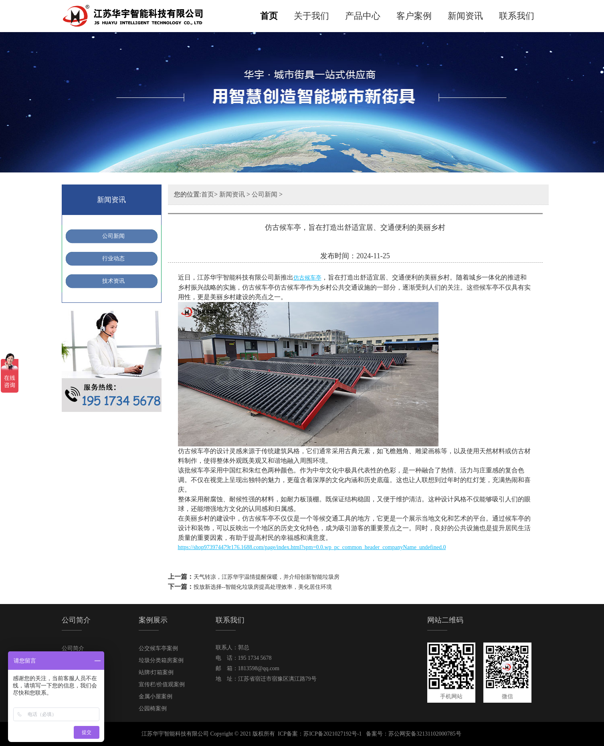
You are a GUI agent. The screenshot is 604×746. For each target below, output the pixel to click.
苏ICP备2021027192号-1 (332, 734)
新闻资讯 (465, 16)
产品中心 (362, 16)
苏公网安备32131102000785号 (424, 734)
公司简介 (73, 648)
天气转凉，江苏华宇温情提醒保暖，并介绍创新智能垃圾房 (266, 577)
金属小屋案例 (155, 696)
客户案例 (414, 16)
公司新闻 (113, 236)
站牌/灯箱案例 (156, 672)
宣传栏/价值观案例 (162, 684)
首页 (269, 16)
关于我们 (311, 16)
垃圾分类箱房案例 (161, 660)
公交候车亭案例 (158, 648)
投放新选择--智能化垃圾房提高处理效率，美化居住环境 (263, 587)
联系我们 (516, 16)
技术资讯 (113, 281)
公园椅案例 (153, 708)
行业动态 (113, 258)
